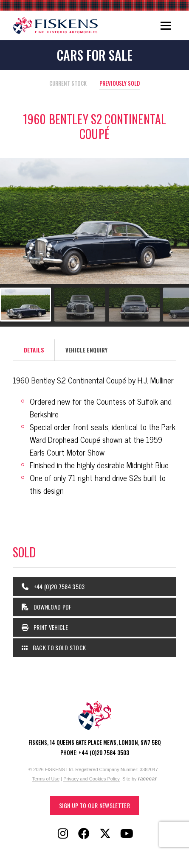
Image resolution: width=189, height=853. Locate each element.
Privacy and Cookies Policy (91, 778)
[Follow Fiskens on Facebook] (84, 834)
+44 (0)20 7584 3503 (53, 586)
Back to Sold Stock (54, 647)
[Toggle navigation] (165, 25)
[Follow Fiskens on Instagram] (62, 834)
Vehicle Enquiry (86, 350)
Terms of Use (45, 778)
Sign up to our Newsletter (94, 805)
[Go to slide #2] (79, 305)
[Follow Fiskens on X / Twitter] (105, 834)
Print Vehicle (45, 627)
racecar (147, 779)
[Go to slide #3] (134, 305)
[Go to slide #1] (25, 305)
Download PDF (47, 606)
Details (34, 350)
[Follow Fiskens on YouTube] (126, 834)
